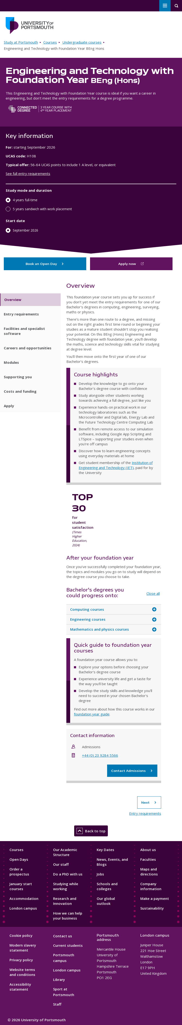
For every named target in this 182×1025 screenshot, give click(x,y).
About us (148, 849)
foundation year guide (91, 714)
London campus (23, 908)
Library (59, 979)
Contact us (62, 936)
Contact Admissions (132, 771)
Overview (12, 299)
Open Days (18, 859)
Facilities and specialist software (24, 331)
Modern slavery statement (22, 947)
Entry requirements (21, 314)
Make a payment (154, 898)
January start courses (20, 886)
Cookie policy (20, 935)
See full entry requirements (28, 173)
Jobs (100, 874)
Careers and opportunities (27, 348)
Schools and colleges (107, 886)
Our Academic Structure (65, 852)
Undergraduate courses (81, 42)
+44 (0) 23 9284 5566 (100, 755)
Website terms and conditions (22, 972)
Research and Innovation (64, 901)
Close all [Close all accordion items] (153, 593)
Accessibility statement (20, 987)
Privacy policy (21, 959)
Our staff (61, 864)
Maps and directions (149, 871)
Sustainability (152, 908)
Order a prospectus (19, 871)
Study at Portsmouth (21, 42)
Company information (150, 886)
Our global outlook (106, 901)
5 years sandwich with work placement (42, 209)
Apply (9, 405)
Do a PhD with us (67, 874)
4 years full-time (25, 200)
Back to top (91, 831)
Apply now (127, 264)
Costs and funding (20, 391)
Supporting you (18, 376)
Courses (50, 42)
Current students (68, 945)
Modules (11, 362)
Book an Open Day (45, 264)
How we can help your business (67, 915)
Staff (57, 1004)
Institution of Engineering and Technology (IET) (116, 465)
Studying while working (65, 886)
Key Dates (105, 849)
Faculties (148, 859)
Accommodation (23, 898)
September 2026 (25, 230)
